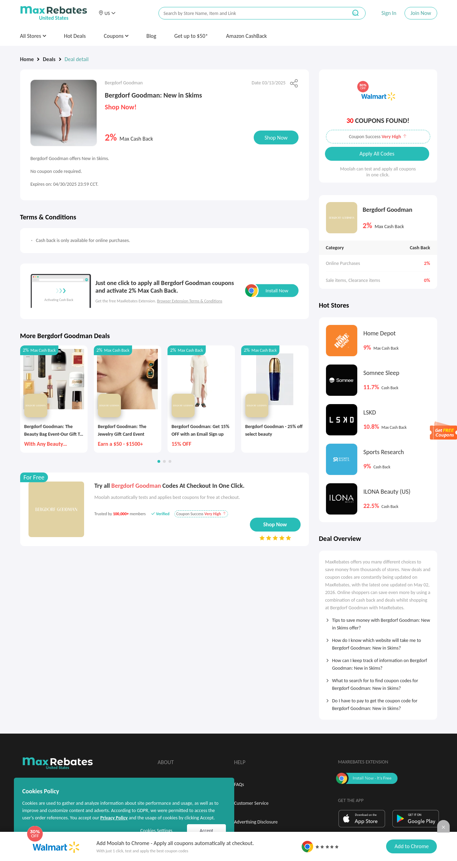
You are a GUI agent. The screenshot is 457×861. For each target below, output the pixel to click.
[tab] (378, 622)
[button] (107, 13)
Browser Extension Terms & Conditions (189, 301)
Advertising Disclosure (256, 822)
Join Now (420, 13)
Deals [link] (49, 59)
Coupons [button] (116, 36)
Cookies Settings (156, 831)
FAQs (239, 784)
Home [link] (27, 59)
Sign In (388, 13)
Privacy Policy (114, 818)
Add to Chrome (411, 846)
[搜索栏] (248, 13)
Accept (206, 831)
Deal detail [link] (77, 59)
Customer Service (251, 803)
